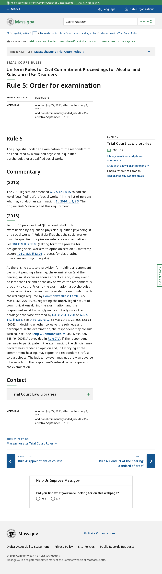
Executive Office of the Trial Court (79, 41)
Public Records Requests (117, 547)
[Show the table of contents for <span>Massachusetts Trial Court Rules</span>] (149, 51)
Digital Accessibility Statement (28, 547)
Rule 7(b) (54, 338)
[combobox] (109, 21)
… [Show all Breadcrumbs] (35, 33)
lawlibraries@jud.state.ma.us (125, 176)
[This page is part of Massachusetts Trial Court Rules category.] (32, 443)
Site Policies (86, 547)
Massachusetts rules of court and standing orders (68, 33)
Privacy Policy (63, 547)
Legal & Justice (21, 33)
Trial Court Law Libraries (43, 41)
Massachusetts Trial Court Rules (119, 33)
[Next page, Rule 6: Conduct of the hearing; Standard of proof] (151, 461)
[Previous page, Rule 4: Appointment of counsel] (11, 461)
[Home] (8, 33)
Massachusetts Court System (118, 41)
